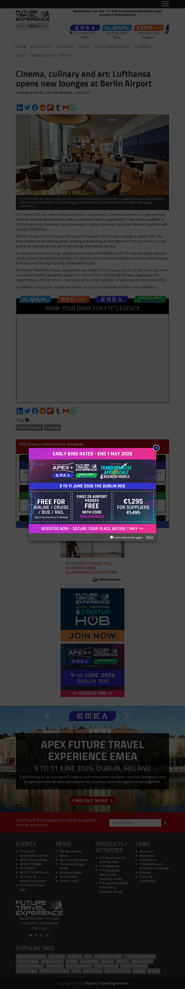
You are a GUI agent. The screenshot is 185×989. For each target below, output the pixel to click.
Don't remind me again (126, 537)
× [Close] (156, 448)
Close (149, 537)
